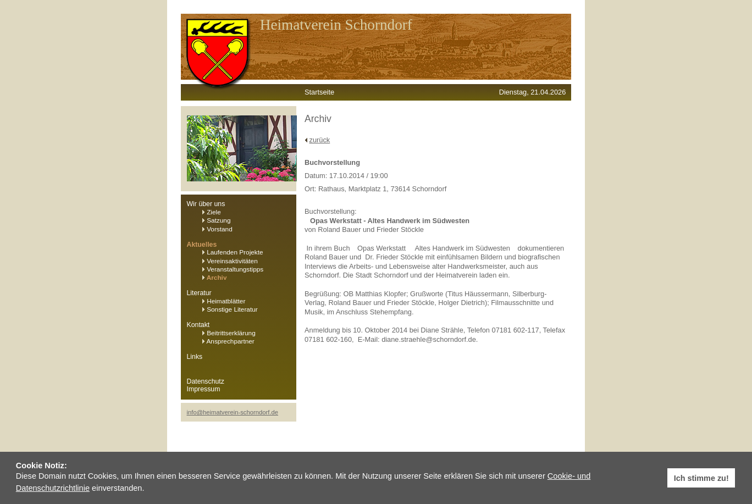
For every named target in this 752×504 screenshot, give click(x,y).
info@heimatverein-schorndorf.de (233, 412)
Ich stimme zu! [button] (701, 478)
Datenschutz (205, 381)
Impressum (203, 389)
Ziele (211, 212)
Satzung (216, 220)
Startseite (319, 92)
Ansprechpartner (228, 341)
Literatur (199, 293)
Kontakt (198, 325)
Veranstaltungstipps (232, 269)
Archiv (214, 277)
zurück (319, 140)
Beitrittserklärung (229, 333)
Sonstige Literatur (230, 309)
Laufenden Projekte (232, 252)
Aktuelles (202, 244)
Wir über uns (206, 204)
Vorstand (217, 229)
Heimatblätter (224, 301)
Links (195, 357)
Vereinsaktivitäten (230, 261)
